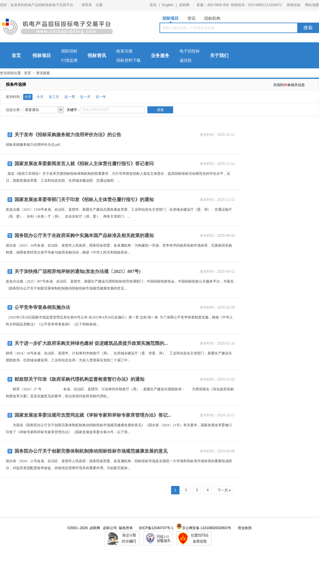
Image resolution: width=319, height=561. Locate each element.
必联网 (184, 5)
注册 (99, 5)
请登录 (86, 5)
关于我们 (219, 55)
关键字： (74, 110)
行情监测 (69, 60)
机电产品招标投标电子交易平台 (57, 28)
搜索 (308, 27)
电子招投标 (190, 51)
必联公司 (110, 528)
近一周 (69, 97)
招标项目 (170, 19)
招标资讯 (97, 55)
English (167, 5)
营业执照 (245, 528)
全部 (27, 97)
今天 (40, 97)
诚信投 (186, 60)
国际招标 (69, 51)
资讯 (191, 18)
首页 (153, 5)
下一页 (224, 490)
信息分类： (14, 110)
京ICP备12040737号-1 (156, 528)
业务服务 (160, 55)
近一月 (85, 97)
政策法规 (124, 51)
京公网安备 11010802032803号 (203, 528)
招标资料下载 (128, 60)
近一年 (101, 97)
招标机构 (212, 18)
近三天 (54, 97)
